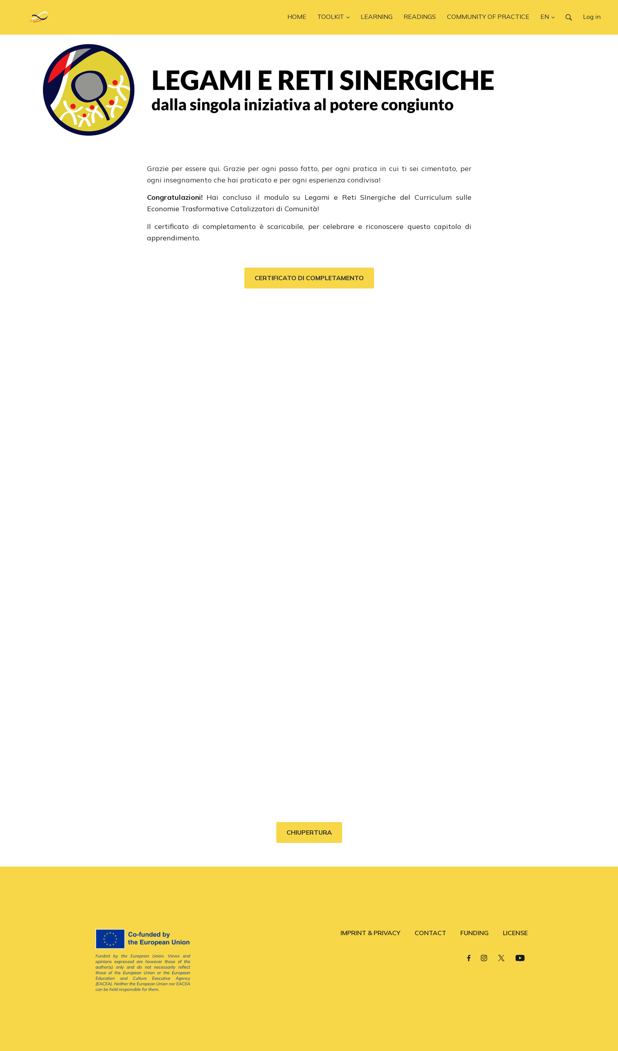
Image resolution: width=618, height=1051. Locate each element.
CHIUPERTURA (309, 832)
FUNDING (474, 933)
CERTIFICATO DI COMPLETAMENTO (309, 278)
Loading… (309, 551)
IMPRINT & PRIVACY (370, 933)
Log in (592, 16)
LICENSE (515, 933)
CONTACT (430, 933)
